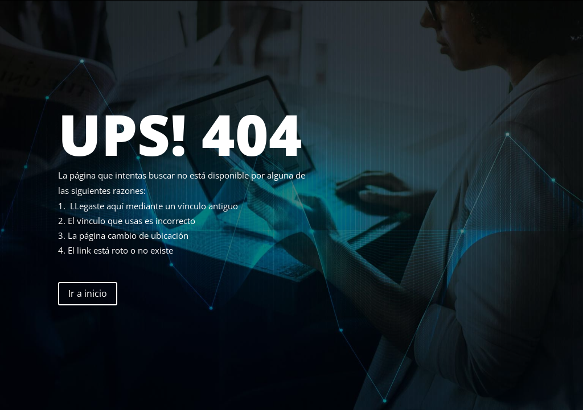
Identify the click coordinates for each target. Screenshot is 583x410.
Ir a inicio (87, 293)
